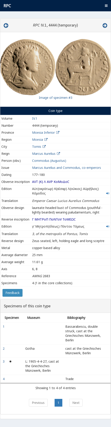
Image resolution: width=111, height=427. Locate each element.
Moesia (37, 139)
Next (76, 402)
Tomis (36, 146)
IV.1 (34, 118)
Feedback (12, 293)
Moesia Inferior (43, 132)
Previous (38, 402)
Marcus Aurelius (44, 153)
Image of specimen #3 (55, 97)
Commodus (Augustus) (49, 160)
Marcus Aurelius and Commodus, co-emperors (66, 167)
